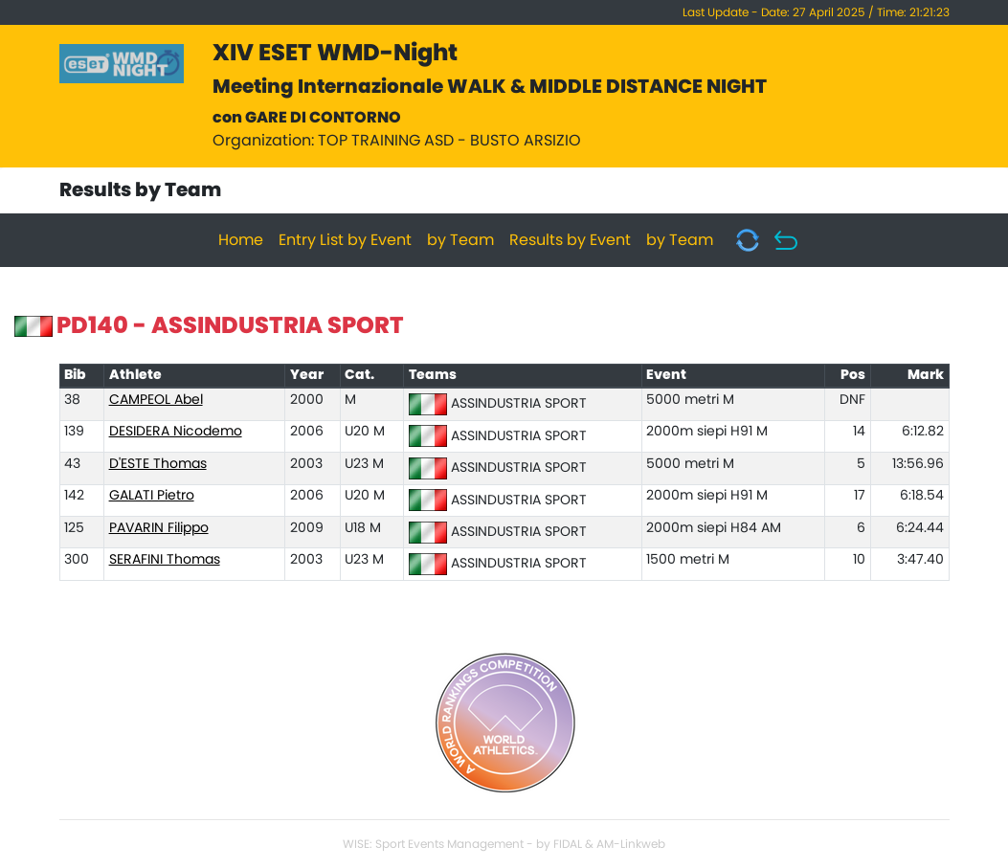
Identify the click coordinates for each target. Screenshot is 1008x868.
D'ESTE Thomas (158, 464)
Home (240, 240)
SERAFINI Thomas (164, 560)
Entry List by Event (345, 240)
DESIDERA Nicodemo (175, 431)
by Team (460, 240)
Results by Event (570, 240)
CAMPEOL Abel (156, 400)
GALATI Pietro (151, 495)
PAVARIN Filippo (159, 528)
